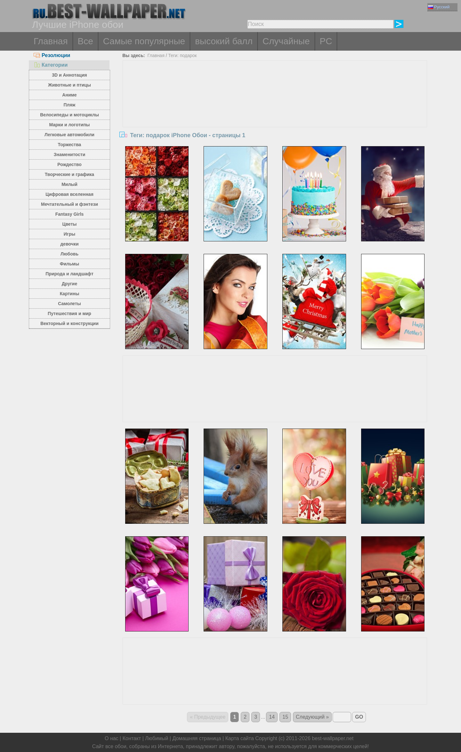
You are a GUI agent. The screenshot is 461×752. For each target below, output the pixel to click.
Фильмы (69, 263)
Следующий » (312, 717)
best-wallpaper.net (332, 738)
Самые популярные (144, 41)
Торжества (69, 144)
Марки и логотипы (69, 124)
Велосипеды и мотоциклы (69, 114)
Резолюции (52, 55)
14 (272, 717)
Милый (69, 184)
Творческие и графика (69, 174)
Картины (69, 293)
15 (285, 717)
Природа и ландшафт (69, 273)
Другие (69, 283)
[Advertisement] (275, 109)
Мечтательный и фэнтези (69, 204)
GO (359, 717)
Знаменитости (69, 154)
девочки (69, 243)
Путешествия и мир (69, 313)
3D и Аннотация (69, 75)
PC (326, 41)
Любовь (69, 253)
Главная (51, 41)
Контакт (132, 738)
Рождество (69, 164)
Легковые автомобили (69, 134)
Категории (51, 65)
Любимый (156, 738)
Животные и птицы (69, 85)
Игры (69, 234)
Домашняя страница (196, 738)
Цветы (69, 224)
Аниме (69, 94)
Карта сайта (239, 738)
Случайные (286, 41)
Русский (438, 6)
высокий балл (224, 41)
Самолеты (69, 303)
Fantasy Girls (69, 214)
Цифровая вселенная (69, 194)
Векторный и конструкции (69, 323)
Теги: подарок (182, 55)
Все (85, 41)
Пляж (69, 104)
